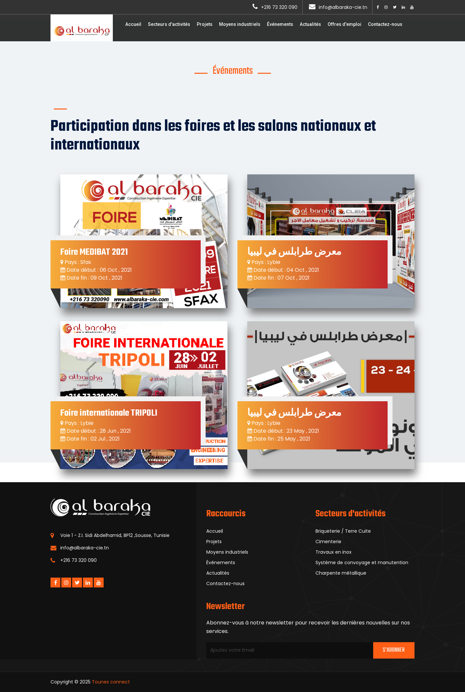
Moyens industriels (239, 24)
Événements (280, 24)
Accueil (133, 24)
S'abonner (394, 650)
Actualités (310, 24)
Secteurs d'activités (169, 24)
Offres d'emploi (344, 24)
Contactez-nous (385, 24)
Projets (204, 24)
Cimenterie (328, 541)
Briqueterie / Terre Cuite (343, 531)
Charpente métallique (340, 573)
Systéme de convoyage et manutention (361, 562)
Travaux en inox (333, 552)
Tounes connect (111, 682)
